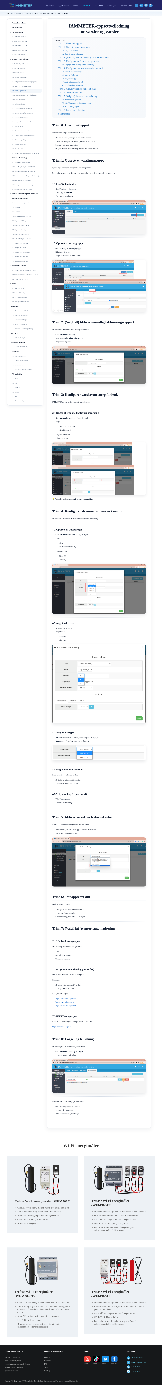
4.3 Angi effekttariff (18, 73)
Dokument (47, 1361)
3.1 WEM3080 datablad (19, 37)
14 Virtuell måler (16, 374)
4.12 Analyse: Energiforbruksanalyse (22, 113)
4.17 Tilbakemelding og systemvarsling (23, 135)
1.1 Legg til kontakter (70, 51)
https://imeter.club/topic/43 (65, 1002)
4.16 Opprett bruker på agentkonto (22, 131)
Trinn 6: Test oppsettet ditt (70, 92)
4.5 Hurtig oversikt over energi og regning (24, 82)
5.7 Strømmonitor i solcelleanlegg (22, 189)
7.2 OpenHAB (16, 207)
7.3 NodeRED (16, 212)
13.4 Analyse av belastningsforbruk (22, 369)
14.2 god (14, 383)
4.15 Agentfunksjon (17, 126)
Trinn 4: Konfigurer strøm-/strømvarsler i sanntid (80, 68)
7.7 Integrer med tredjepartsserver (22, 230)
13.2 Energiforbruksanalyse (20, 360)
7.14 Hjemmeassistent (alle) (20, 261)
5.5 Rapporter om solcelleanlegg (21, 180)
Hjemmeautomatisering (11, 1371)
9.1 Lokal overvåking (18, 288)
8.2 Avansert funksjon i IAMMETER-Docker (25, 275)
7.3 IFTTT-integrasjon (70, 106)
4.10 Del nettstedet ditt (18, 104)
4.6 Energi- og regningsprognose (21, 86)
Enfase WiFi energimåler (12, 1357)
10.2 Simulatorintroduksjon (20, 315)
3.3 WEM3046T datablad (19, 46)
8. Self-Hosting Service (18, 266)
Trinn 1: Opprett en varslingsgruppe (74, 47)
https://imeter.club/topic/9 (61, 1027)
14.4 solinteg (15, 392)
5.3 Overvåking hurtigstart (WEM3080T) (24, 171)
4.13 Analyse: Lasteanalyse (20, 117)
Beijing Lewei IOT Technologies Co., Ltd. (25, 1381)
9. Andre (13, 284)
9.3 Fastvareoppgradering (19, 297)
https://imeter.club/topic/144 (65, 1006)
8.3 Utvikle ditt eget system (20, 279)
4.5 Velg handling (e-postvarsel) (74, 85)
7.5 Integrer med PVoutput (19, 221)
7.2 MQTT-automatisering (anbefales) (76, 103)
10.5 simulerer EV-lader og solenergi (22, 329)
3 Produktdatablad (16, 32)
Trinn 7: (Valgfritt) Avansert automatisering (77, 96)
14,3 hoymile (16, 387)
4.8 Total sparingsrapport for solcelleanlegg (24, 95)
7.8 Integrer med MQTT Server (21, 234)
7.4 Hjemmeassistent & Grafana (21, 216)
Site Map (47, 1371)
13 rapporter (14, 351)
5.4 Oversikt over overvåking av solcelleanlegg (25, 176)
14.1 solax (15, 378)
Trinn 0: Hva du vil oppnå (70, 43)
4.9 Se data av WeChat (18, 99)
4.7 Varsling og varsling (19, 91)
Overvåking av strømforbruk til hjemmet (17, 1364)
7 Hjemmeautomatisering (19, 198)
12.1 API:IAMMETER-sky (20, 347)
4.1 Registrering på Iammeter (20, 64)
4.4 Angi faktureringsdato (19, 77)
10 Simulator (14, 306)
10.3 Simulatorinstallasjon (19, 320)
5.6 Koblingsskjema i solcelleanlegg (22, 185)
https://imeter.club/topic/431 (65, 999)
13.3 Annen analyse (17, 365)
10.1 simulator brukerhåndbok (20, 311)
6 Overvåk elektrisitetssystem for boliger (24, 194)
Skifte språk (74, 1381)
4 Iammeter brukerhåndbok (19, 59)
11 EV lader (14, 333)
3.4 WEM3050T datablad (19, 50)
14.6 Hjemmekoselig (18, 401)
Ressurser (47, 1357)
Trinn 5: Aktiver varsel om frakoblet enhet (77, 89)
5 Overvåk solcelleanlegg (18, 158)
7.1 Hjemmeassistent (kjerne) (20, 203)
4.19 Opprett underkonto (19, 144)
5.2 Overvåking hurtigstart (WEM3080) (23, 167)
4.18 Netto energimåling (19, 140)
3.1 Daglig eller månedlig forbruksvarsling (78, 65)
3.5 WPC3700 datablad (18, 54)
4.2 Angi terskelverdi (70, 75)
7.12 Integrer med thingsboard (20, 252)
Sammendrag (64, 113)
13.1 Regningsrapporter (19, 356)
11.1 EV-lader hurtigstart (19, 338)
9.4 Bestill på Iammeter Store (20, 301)
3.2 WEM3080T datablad (19, 41)
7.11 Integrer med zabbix (19, 247)
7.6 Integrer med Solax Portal (20, 225)
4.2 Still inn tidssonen (18, 68)
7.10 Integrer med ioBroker (20, 243)
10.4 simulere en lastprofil (19, 324)
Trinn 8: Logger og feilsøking (71, 110)
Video (46, 1367)
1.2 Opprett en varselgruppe (72, 54)
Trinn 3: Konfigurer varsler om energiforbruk (78, 61)
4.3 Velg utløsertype (69, 78)
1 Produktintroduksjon (18, 23)
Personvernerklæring (62, 1381)
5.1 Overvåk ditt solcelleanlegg (21, 162)
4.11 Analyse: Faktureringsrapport (22, 108)
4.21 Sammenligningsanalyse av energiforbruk (25, 153)
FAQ (45, 1364)
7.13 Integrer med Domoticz (20, 256)
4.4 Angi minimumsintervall (72, 82)
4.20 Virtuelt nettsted (18, 149)
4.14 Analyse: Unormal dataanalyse (22, 122)
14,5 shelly (15, 396)
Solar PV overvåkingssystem (13, 1367)
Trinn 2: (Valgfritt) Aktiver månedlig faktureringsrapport (83, 57)
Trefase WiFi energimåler (12, 1361)
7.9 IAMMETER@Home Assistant (22, 239)
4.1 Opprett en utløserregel (72, 72)
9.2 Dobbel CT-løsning (18, 293)
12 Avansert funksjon (17, 342)
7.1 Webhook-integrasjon (71, 100)
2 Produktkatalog (16, 27)
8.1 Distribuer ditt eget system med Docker (24, 270)
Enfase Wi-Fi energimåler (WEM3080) (42, 1201)
